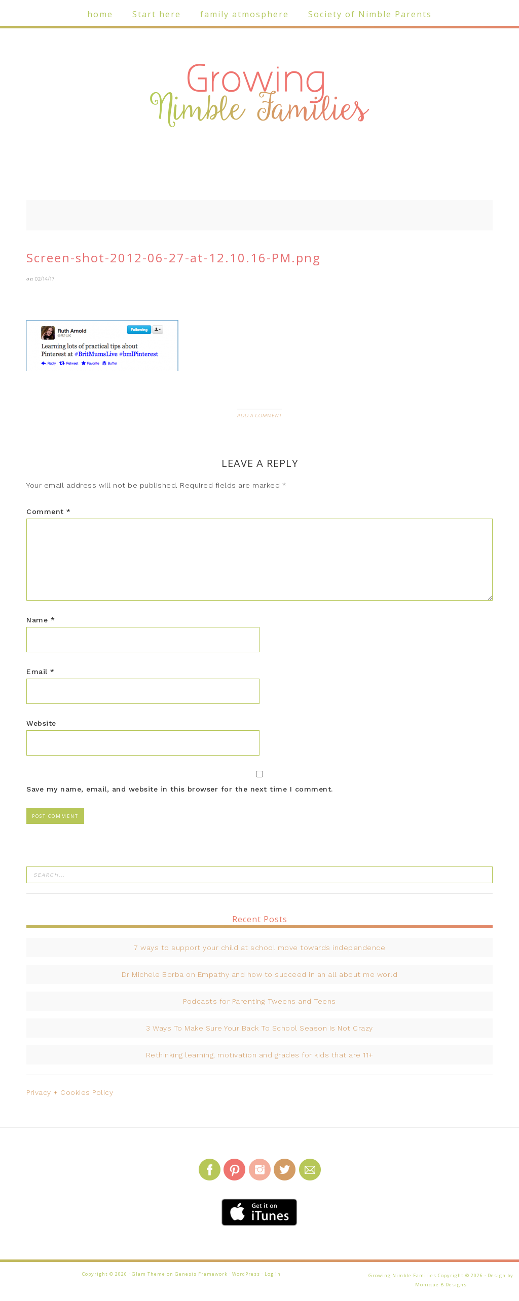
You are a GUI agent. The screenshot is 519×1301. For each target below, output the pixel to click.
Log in (273, 1274)
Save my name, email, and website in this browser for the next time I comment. (179, 789)
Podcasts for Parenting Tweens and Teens (259, 1001)
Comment (48, 511)
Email (40, 671)
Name (40, 620)
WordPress (246, 1274)
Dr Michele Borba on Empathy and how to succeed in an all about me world (260, 974)
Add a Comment (259, 415)
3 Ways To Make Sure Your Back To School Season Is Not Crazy (259, 1028)
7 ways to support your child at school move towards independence (259, 947)
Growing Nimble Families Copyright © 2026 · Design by (440, 1275)
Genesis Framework (201, 1274)
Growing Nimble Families (259, 96)
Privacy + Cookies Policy (69, 1092)
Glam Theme (148, 1274)
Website (41, 723)
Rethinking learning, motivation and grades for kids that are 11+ (260, 1055)
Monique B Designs (441, 1284)
